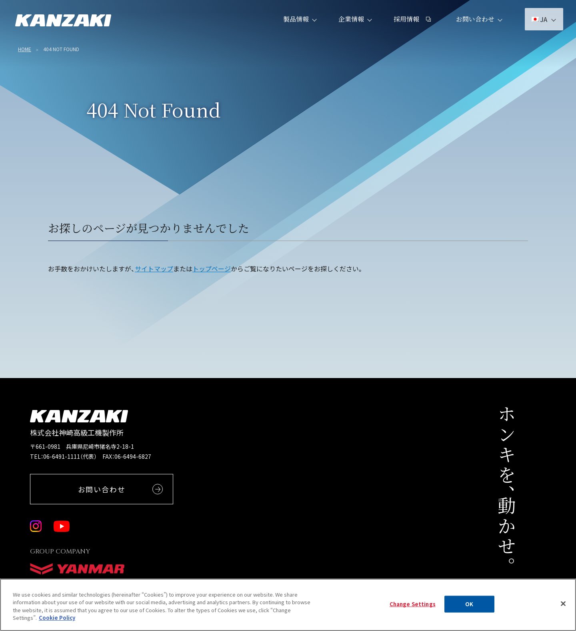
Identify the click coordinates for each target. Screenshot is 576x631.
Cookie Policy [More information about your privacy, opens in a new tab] (57, 617)
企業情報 (349, 23)
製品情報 (294, 23)
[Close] (563, 604)
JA (537, 24)
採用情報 (410, 23)
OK (469, 604)
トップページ (211, 268)
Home (24, 49)
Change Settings (413, 604)
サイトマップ (154, 268)
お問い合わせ (473, 23)
